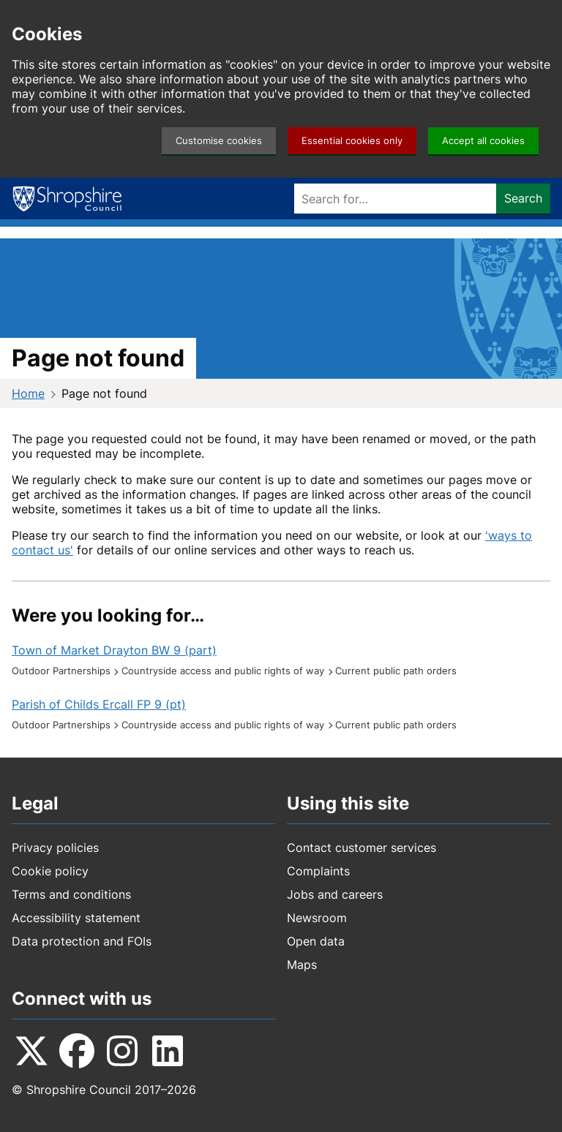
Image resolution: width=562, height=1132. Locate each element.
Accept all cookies (483, 140)
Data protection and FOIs (81, 941)
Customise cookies (219, 140)
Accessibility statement (76, 917)
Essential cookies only (351, 140)
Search (523, 198)
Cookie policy (50, 871)
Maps (302, 964)
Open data (316, 941)
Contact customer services (361, 847)
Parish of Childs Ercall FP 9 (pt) (99, 704)
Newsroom (317, 917)
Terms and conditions (71, 894)
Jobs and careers (335, 894)
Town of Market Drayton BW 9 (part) (114, 650)
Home (28, 393)
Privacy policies (55, 847)
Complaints (318, 871)
